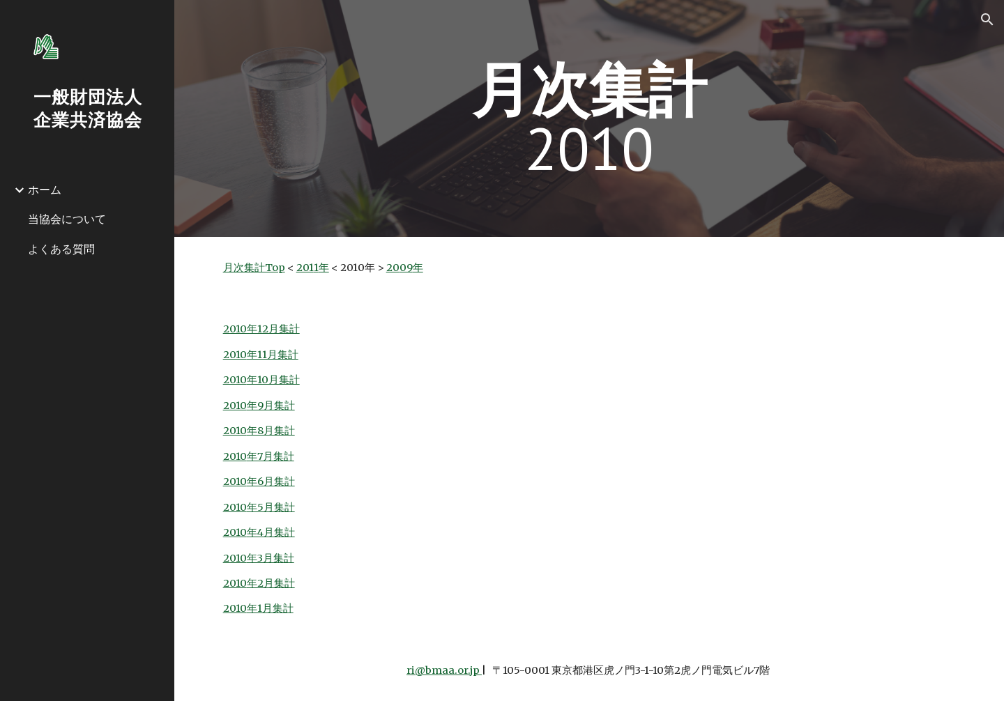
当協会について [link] (67, 219)
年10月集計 (273, 379)
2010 (235, 354)
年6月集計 (271, 481)
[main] (589, 119)
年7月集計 (270, 456)
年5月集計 (271, 507)
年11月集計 (272, 354)
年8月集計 (271, 430)
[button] (987, 19)
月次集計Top (254, 267)
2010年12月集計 (261, 329)
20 (393, 267)
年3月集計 (270, 558)
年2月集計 (271, 583)
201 (305, 267)
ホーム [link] (44, 190)
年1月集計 (270, 608)
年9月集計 (271, 405)
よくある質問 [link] (61, 249)
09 (406, 267)
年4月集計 (271, 532)
